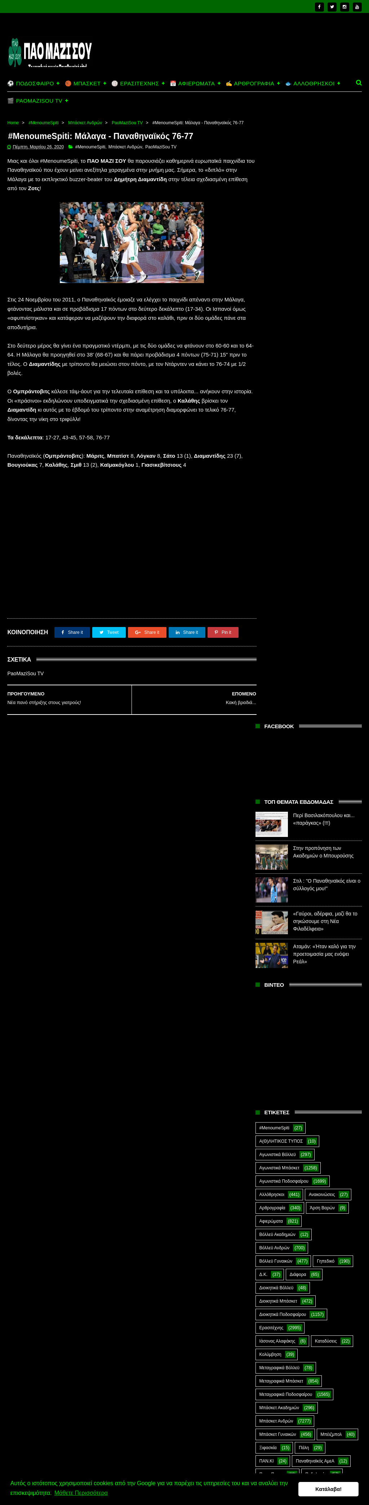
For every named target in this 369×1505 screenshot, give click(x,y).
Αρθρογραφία (272, 607)
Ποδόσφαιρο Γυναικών (281, 927)
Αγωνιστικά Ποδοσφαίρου (283, 580)
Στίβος (328, 1033)
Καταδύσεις (326, 740)
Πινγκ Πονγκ (271, 873)
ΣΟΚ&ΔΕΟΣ (271, 1020)
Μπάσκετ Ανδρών (85, 122)
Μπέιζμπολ (331, 833)
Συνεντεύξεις (271, 1060)
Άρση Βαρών (322, 607)
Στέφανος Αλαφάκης (278, 1033)
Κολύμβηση (270, 753)
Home (13, 122)
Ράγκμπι (308, 966)
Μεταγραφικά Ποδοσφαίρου (285, 793)
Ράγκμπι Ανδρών (275, 980)
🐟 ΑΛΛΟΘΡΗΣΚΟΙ (309, 83)
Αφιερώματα (271, 620)
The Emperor (326, 1153)
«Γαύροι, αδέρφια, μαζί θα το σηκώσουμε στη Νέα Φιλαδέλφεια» (325, 320)
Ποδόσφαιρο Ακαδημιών (282, 900)
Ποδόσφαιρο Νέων (277, 940)
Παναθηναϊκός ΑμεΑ (315, 860)
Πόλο (325, 940)
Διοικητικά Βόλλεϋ (276, 687)
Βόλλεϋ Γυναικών (276, 660)
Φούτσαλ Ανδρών (315, 1073)
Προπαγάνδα (319, 953)
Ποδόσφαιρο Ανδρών (279, 913)
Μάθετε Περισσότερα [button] (81, 1494)
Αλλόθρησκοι (271, 593)
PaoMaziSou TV (127, 122)
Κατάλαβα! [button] (328, 1489)
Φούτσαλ (268, 1073)
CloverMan (309, 1100)
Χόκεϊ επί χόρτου (329, 1086)
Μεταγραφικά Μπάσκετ (281, 780)
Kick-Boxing (314, 1126)
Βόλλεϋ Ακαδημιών (277, 633)
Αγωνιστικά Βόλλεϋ (277, 553)
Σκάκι (264, 1006)
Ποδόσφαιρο (271, 887)
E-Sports (267, 1113)
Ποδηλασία (315, 873)
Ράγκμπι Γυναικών (277, 993)
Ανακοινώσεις (322, 593)
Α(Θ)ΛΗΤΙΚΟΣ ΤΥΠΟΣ (281, 540)
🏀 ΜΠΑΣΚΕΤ (83, 83)
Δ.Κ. (263, 673)
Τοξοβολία (315, 1060)
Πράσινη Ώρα (272, 953)
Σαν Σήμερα (325, 993)
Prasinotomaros (274, 1153)
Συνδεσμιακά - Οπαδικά (282, 1046)
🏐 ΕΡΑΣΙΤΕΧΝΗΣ (135, 83)
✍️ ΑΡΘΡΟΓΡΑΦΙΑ (250, 83)
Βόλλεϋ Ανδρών (274, 647)
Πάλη (304, 847)
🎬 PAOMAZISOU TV (34, 101)
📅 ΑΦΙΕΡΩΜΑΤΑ (192, 83)
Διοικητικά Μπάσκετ (278, 700)
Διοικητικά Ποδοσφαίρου (282, 713)
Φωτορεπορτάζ (273, 1086)
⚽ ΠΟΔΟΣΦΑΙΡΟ (30, 83)
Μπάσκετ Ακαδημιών (279, 807)
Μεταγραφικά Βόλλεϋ (279, 767)
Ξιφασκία (268, 847)
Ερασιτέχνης (271, 727)
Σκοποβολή (301, 1006)
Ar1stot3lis (269, 1100)
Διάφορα (298, 673)
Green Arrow (310, 1113)
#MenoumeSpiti (43, 122)
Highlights (269, 1126)
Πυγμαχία (268, 966)
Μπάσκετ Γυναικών (277, 833)
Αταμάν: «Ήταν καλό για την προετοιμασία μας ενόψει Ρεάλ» (324, 353)
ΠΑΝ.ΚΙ (266, 860)
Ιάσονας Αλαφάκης (277, 740)
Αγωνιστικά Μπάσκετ (279, 567)
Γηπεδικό (325, 660)
